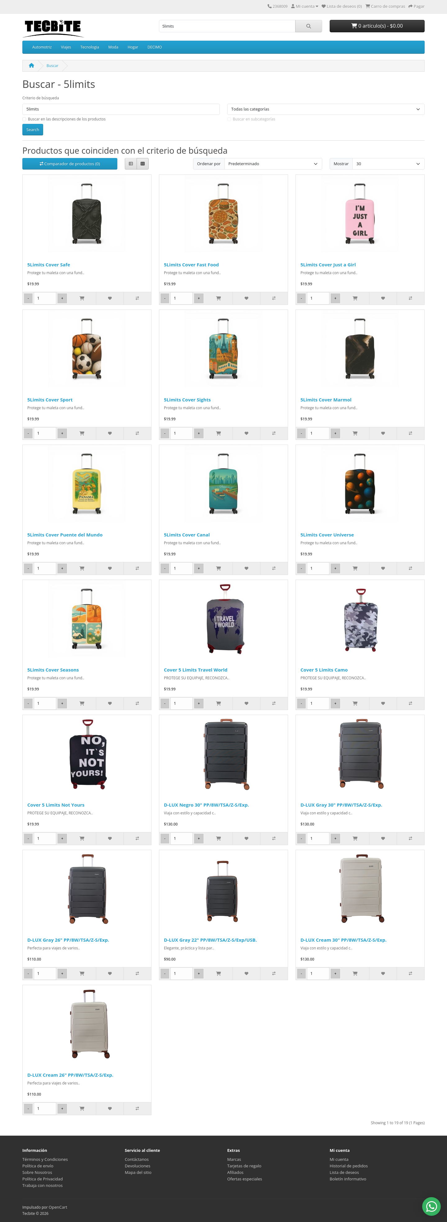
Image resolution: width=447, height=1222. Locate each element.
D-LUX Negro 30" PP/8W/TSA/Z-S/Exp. (206, 805)
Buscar (52, 65)
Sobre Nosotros (37, 1172)
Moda (113, 47)
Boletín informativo (348, 1179)
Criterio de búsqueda (40, 98)
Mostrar (341, 163)
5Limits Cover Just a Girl (328, 264)
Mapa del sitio (138, 1172)
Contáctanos (137, 1159)
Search (32, 129)
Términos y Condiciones (45, 1159)
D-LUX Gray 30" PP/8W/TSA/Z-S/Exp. (341, 805)
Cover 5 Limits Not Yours (55, 805)
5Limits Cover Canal (187, 535)
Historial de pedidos (349, 1166)
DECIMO (154, 47)
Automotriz (42, 47)
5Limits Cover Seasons (53, 670)
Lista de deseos (344, 1172)
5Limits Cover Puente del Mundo (64, 535)
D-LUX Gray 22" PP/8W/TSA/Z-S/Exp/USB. (210, 940)
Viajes (66, 47)
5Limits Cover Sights (187, 399)
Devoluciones (137, 1166)
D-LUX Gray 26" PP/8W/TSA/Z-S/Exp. (68, 940)
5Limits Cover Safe (48, 264)
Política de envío (37, 1166)
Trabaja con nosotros (42, 1185)
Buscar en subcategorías (254, 119)
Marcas (234, 1159)
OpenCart (58, 1207)
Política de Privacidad (42, 1179)
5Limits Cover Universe (327, 535)
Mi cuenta (339, 1159)
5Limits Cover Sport (50, 399)
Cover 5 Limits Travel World (196, 670)
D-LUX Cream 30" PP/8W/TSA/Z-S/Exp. (343, 940)
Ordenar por (209, 163)
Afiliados (235, 1172)
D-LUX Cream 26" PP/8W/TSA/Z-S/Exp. (70, 1075)
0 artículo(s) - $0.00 (377, 25)
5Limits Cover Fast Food (191, 264)
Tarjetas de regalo (244, 1166)
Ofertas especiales (244, 1179)
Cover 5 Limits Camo (324, 670)
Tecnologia (89, 47)
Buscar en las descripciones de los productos (67, 119)
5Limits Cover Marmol (325, 399)
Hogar (133, 47)
